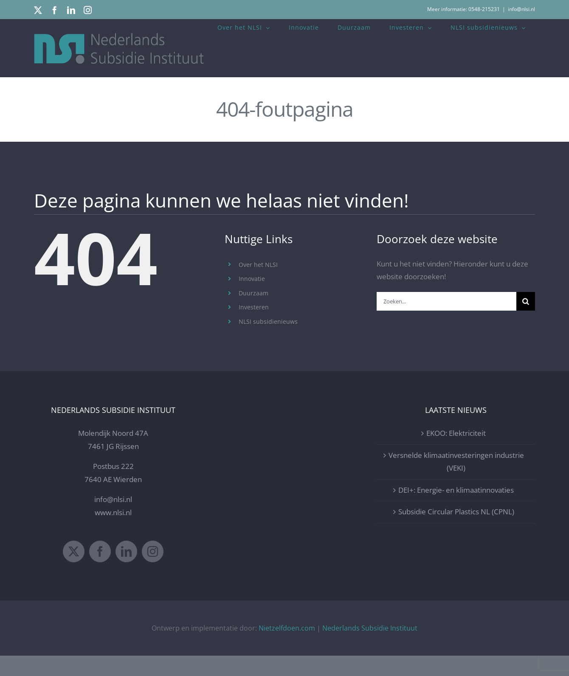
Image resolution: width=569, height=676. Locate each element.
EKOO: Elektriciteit (456, 453)
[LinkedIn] (126, 571)
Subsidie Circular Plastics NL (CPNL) (456, 532)
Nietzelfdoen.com (287, 648)
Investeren (254, 307)
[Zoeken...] (446, 301)
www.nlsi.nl (113, 533)
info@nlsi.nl (521, 9)
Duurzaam (253, 293)
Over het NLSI (258, 265)
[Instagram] (152, 571)
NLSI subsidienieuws (268, 321)
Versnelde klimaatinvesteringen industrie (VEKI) (456, 481)
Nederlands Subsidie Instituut (369, 648)
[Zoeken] (525, 301)
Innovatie (252, 279)
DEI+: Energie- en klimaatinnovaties (456, 510)
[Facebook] (100, 571)
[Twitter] (74, 571)
